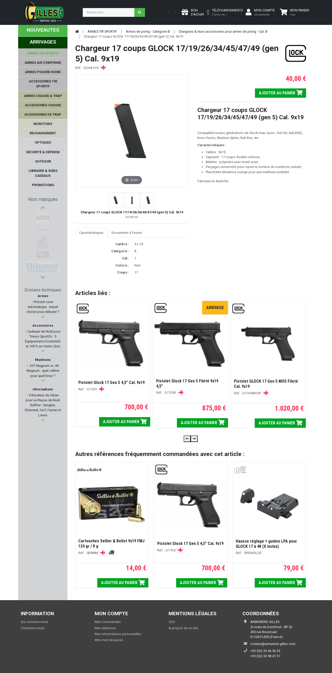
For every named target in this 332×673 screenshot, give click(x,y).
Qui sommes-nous (34, 622)
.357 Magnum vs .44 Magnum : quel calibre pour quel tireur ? (42, 370)
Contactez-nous (33, 628)
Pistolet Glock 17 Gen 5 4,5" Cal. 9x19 (111, 382)
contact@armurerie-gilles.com (272, 644)
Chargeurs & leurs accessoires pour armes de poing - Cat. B (222, 31)
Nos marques (43, 199)
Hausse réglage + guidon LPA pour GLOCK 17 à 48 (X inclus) (266, 544)
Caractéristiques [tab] (91, 233)
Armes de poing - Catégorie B (148, 31)
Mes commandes (108, 622)
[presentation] (187, 439)
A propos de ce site (183, 628)
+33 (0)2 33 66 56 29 (265, 651)
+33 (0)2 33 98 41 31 (265, 656)
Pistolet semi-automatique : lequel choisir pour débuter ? (42, 307)
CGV (172, 622)
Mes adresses (105, 628)
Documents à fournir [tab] (127, 233)
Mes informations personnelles (118, 634)
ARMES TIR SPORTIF (102, 31)
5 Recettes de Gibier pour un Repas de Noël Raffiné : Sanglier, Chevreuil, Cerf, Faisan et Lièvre (43, 405)
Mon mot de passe (109, 640)
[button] (43, 317)
